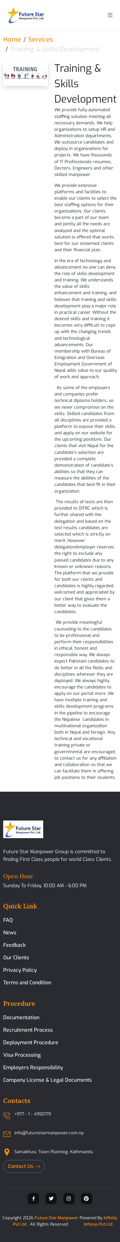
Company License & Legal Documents (47, 1080)
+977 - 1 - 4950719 (32, 1114)
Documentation (21, 1017)
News (9, 932)
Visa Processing (22, 1055)
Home (12, 39)
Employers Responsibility (33, 1067)
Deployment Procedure (30, 1042)
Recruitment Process (28, 1030)
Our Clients (16, 957)
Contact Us (24, 1166)
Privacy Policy (20, 970)
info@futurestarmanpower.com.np (49, 1133)
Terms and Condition (27, 982)
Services (40, 39)
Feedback (14, 945)
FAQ (8, 920)
